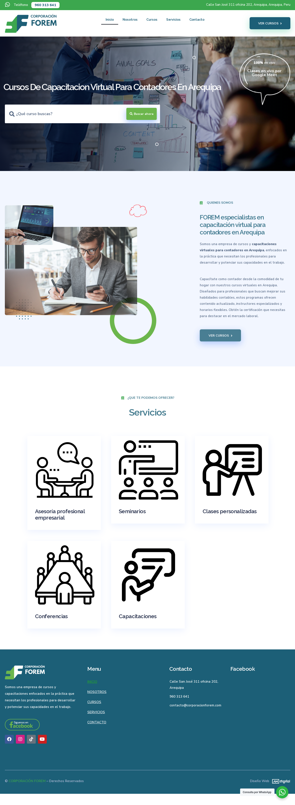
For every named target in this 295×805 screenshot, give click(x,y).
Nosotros (130, 19)
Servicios (173, 19)
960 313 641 (45, 5)
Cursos (151, 19)
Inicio (110, 19)
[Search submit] (141, 114)
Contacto (196, 19)
